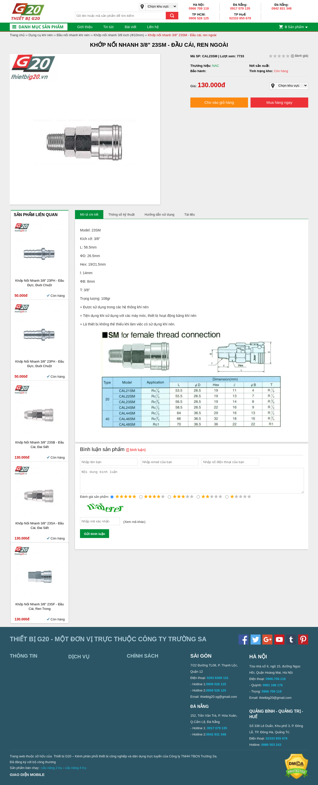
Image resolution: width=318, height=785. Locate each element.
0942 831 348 (282, 8)
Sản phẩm (294, 27)
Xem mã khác (134, 526)
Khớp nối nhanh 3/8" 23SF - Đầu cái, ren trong (39, 606)
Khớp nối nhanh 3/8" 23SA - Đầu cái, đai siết (39, 525)
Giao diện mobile (27, 774)
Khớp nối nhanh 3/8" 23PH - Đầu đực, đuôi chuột (39, 283)
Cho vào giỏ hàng (219, 102)
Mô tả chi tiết (89, 214)
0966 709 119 (199, 8)
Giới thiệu (85, 27)
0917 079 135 (240, 8)
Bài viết (130, 27)
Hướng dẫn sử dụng (159, 214)
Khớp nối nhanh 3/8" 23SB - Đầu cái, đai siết (39, 444)
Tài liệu (189, 214)
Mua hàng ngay (279, 102)
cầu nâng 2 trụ (51, 768)
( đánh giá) (288, 56)
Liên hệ (152, 27)
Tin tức (108, 27)
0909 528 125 (199, 18)
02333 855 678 (240, 18)
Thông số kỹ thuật (121, 214)
